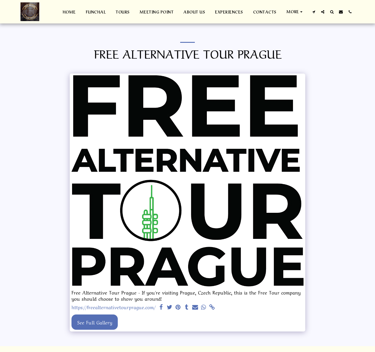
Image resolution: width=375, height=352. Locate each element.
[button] (313, 12)
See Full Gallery (94, 322)
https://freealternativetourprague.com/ (113, 307)
